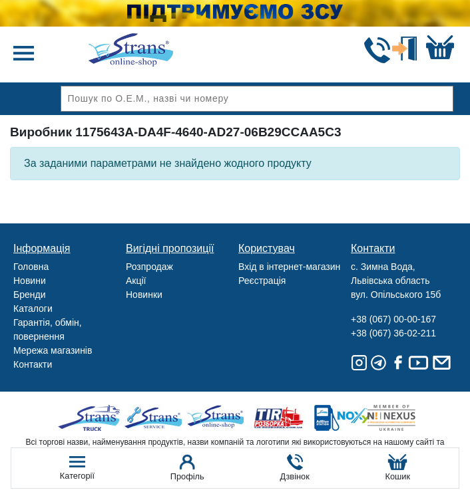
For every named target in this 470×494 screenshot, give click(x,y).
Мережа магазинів (52, 350)
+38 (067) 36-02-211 (393, 333)
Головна (31, 266)
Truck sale (93, 418)
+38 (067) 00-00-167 (393, 319)
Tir (279, 418)
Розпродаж (149, 266)
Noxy (341, 418)
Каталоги (33, 308)
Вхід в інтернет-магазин (289, 266)
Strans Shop (217, 418)
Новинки (144, 294)
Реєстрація (262, 280)
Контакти (32, 364)
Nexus (403, 418)
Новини (29, 280)
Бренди (29, 294)
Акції (136, 280)
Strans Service (155, 418)
